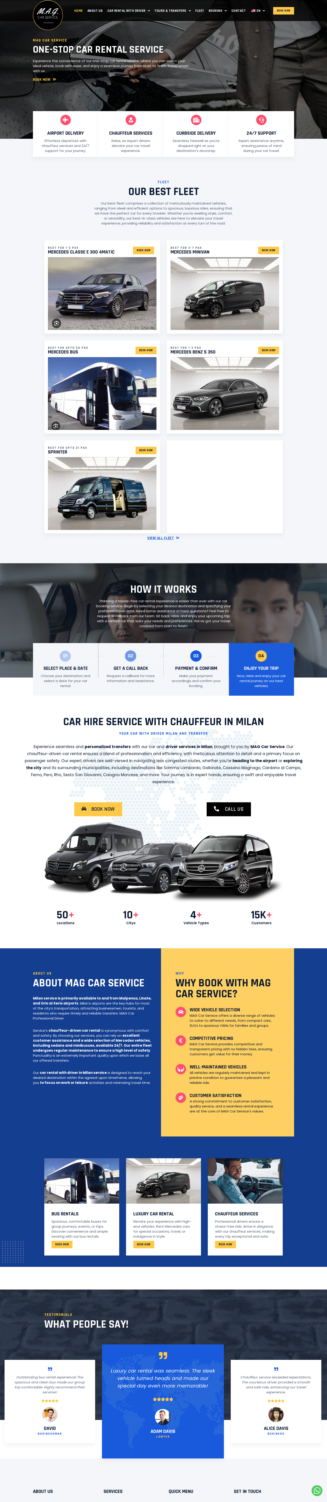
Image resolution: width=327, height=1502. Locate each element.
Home (78, 11)
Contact (238, 11)
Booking (218, 11)
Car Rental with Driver (128, 11)
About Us (95, 11)
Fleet (199, 11)
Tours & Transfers (172, 11)
